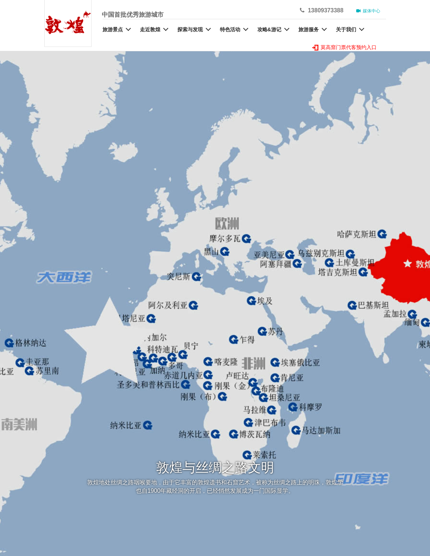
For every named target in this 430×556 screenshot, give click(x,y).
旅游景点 (113, 29)
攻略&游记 (269, 29)
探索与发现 (190, 29)
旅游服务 (308, 29)
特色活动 (230, 29)
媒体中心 (368, 10)
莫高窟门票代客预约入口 (344, 47)
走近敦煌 (150, 29)
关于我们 (346, 29)
